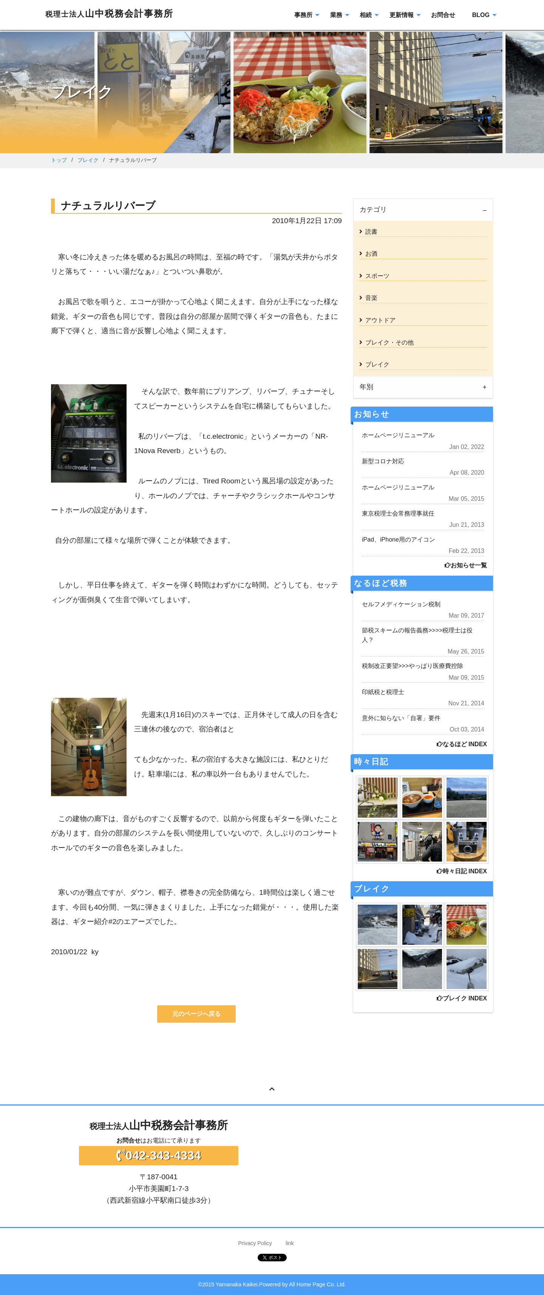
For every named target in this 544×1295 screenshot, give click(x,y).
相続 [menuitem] (366, 15)
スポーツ (374, 276)
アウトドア (377, 320)
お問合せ (128, 1140)
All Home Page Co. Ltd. (317, 1284)
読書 (368, 231)
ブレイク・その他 (386, 342)
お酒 (368, 253)
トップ (59, 160)
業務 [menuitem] (336, 15)
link (290, 1243)
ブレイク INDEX (462, 998)
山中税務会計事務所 (109, 13)
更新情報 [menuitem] (401, 15)
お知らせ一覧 (466, 565)
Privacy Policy (255, 1243)
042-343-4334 (158, 1155)
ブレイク (88, 160)
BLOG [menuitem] (481, 15)
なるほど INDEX (462, 744)
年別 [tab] (366, 387)
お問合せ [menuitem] (443, 15)
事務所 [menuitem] (303, 15)
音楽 (368, 298)
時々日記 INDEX (462, 871)
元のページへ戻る (196, 1014)
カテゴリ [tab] (373, 209)
